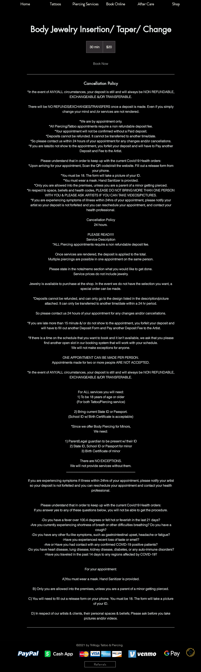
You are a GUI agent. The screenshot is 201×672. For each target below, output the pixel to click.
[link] (100, 63)
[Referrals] (100, 664)
